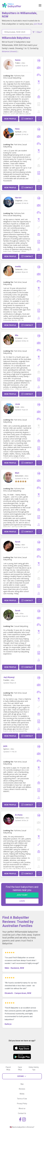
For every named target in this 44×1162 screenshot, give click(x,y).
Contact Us (22, 1113)
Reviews (22, 1089)
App (22, 1084)
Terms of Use (22, 1099)
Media (22, 1094)
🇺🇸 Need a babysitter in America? (22, 1127)
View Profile (10, 119)
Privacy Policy (22, 1104)
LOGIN (22, 901)
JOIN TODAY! (22, 895)
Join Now (38, 24)
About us (22, 1108)
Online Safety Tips (34, 1068)
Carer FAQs (20, 1068)
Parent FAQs (8, 1068)
